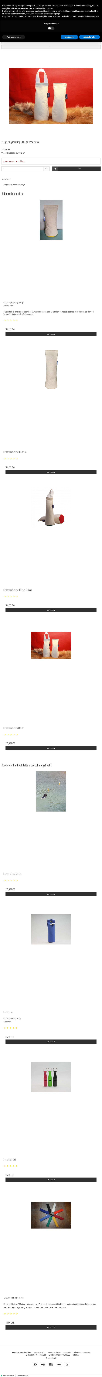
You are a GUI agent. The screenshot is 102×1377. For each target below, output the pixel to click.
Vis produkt (51, 334)
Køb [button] (67, 169)
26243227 (87, 1352)
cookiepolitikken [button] (46, 8)
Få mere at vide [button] (14, 37)
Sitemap (76, 1355)
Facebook (51, 1358)
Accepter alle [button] (89, 37)
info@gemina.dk (39, 1355)
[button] (51, 47)
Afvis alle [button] (69, 37)
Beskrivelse (6, 179)
